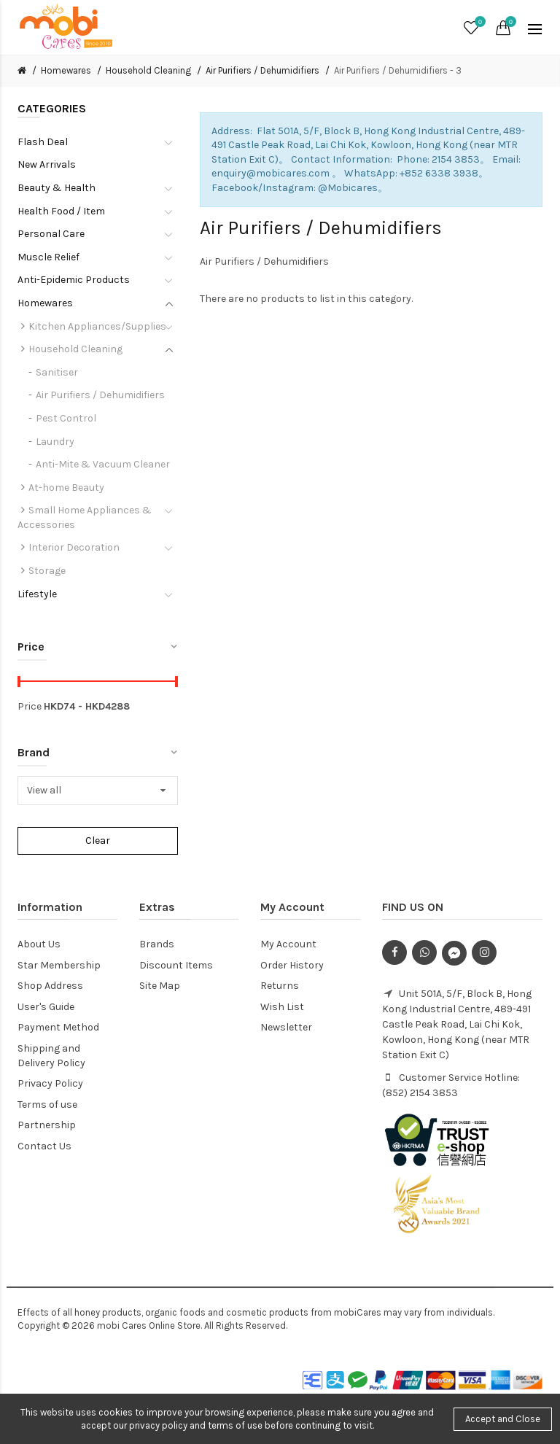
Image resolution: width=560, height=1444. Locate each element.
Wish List (282, 1007)
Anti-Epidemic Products (74, 279)
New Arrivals (47, 164)
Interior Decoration (74, 547)
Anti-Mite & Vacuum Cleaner (103, 464)
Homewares (66, 70)
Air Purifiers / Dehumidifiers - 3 (398, 70)
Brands (156, 944)
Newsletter (286, 1027)
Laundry (55, 441)
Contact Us (44, 1146)
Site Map (159, 985)
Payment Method (58, 1027)
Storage (47, 570)
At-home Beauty (66, 487)
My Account (288, 944)
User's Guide (46, 1007)
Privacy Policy (50, 1083)
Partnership (47, 1125)
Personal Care (51, 234)
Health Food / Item (61, 211)
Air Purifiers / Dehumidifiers (262, 70)
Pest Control (66, 418)
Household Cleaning (148, 70)
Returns (279, 985)
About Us (39, 944)
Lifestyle (37, 594)
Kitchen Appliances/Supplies (97, 326)
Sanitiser (57, 372)
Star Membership (59, 965)
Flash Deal (43, 142)
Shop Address (50, 985)
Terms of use (47, 1104)
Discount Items (176, 965)
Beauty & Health (57, 188)
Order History (292, 965)
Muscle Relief (48, 257)
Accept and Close (502, 1418)
